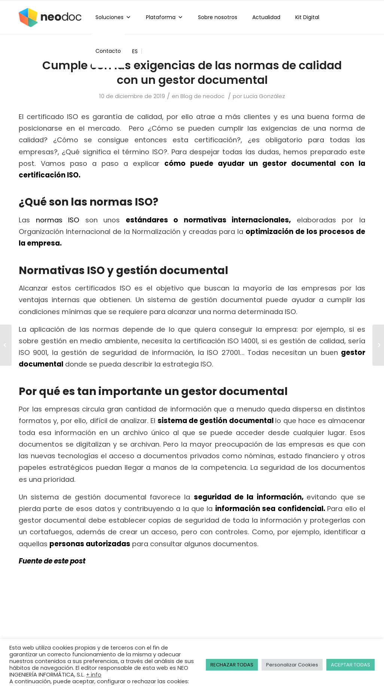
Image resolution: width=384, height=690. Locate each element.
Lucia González (264, 96)
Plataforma (164, 17)
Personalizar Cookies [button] (292, 664)
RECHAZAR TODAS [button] (231, 664)
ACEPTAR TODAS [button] (350, 664)
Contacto (108, 51)
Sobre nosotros (217, 17)
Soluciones (113, 17)
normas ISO (58, 220)
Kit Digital (307, 17)
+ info (93, 674)
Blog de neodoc (202, 96)
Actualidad (266, 17)
